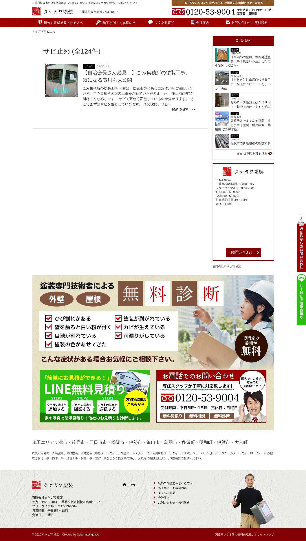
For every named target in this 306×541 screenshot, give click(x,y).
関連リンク (222, 534)
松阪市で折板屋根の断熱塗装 (251, 143)
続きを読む (181, 109)
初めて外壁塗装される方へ (63, 22)
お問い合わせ (242, 252)
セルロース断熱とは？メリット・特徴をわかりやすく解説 (251, 104)
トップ (36, 31)
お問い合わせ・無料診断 (249, 22)
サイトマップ (265, 534)
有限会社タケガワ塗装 (227, 266)
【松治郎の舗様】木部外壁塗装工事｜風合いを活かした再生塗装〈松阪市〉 (243, 61)
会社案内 (202, 22)
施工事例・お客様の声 (119, 23)
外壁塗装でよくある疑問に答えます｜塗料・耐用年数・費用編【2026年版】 (243, 125)
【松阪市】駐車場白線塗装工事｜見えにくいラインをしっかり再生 (243, 84)
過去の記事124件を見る (252, 153)
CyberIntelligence (88, 534)
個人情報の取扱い (243, 534)
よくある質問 (164, 22)
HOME (131, 485)
